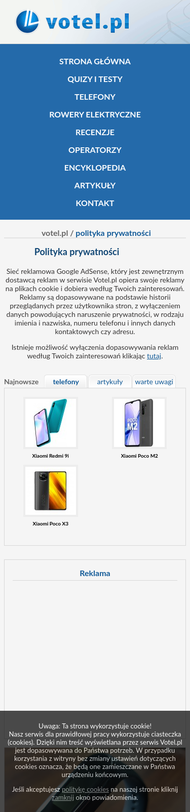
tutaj (154, 355)
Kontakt (95, 203)
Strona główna (95, 61)
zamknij (63, 797)
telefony (66, 381)
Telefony (95, 96)
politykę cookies (85, 789)
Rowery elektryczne (95, 114)
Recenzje (95, 132)
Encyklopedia (95, 167)
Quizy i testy (95, 79)
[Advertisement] (98, 658)
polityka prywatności (113, 232)
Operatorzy (95, 149)
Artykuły (95, 185)
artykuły (110, 381)
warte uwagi (154, 381)
